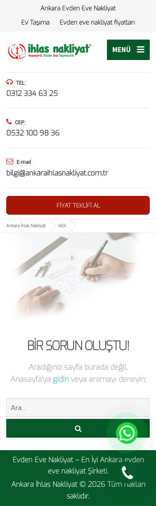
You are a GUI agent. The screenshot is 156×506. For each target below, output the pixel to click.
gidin (62, 379)
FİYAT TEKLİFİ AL (78, 206)
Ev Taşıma (35, 22)
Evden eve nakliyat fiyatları (97, 22)
